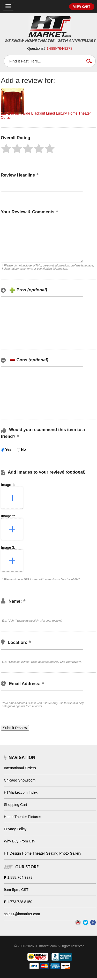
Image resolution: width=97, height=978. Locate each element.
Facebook (93, 922)
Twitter (85, 922)
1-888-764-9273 (59, 48)
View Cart (81, 6)
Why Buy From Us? (19, 841)
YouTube (78, 922)
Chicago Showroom (19, 780)
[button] (6, 148)
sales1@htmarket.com (22, 914)
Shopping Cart (15, 805)
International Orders (20, 768)
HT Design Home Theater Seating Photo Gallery (42, 853)
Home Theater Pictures (22, 817)
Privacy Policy (15, 829)
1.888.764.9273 (19, 877)
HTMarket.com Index (21, 792)
